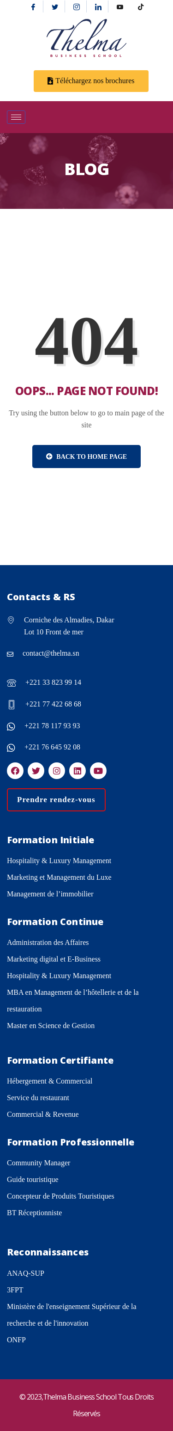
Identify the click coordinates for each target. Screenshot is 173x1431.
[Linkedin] (98, 6)
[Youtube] (120, 6)
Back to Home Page (86, 456)
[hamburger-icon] (16, 117)
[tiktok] (140, 6)
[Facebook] (33, 6)
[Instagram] (77, 6)
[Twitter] (55, 6)
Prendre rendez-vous (56, 799)
